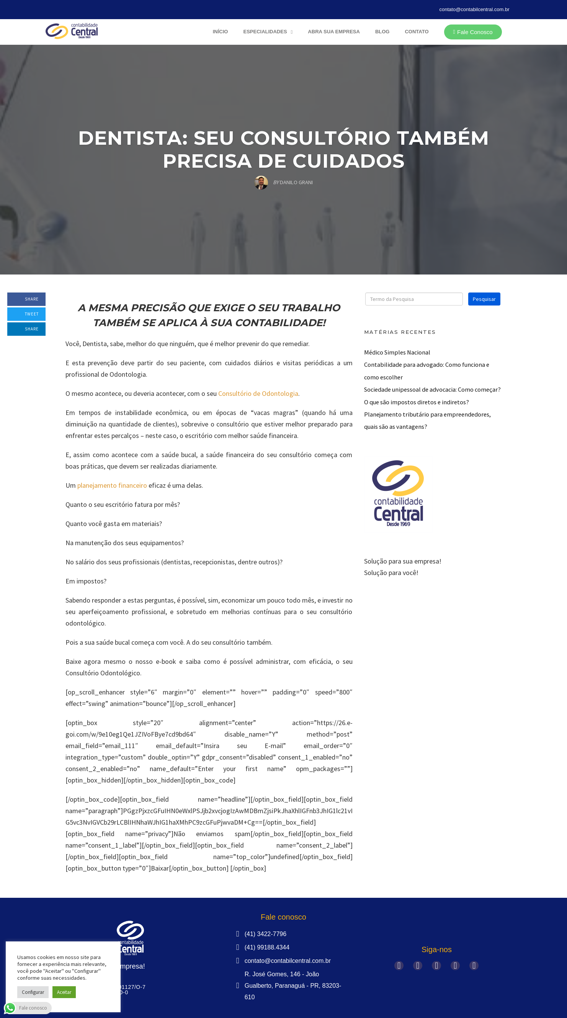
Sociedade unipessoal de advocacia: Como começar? (432, 389)
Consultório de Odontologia (258, 393)
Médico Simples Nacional (397, 352)
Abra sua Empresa (334, 31)
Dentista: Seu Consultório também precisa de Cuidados (283, 149)
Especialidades (267, 32)
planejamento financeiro (112, 485)
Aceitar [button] (64, 992)
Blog (382, 31)
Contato (416, 31)
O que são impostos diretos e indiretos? (416, 402)
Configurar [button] (33, 992)
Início (220, 31)
